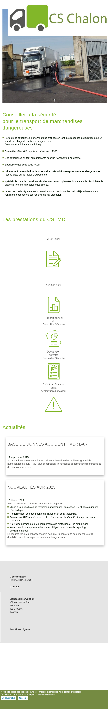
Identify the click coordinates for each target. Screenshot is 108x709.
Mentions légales (20, 629)
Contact (15, 586)
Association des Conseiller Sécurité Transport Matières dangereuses (60, 171)
